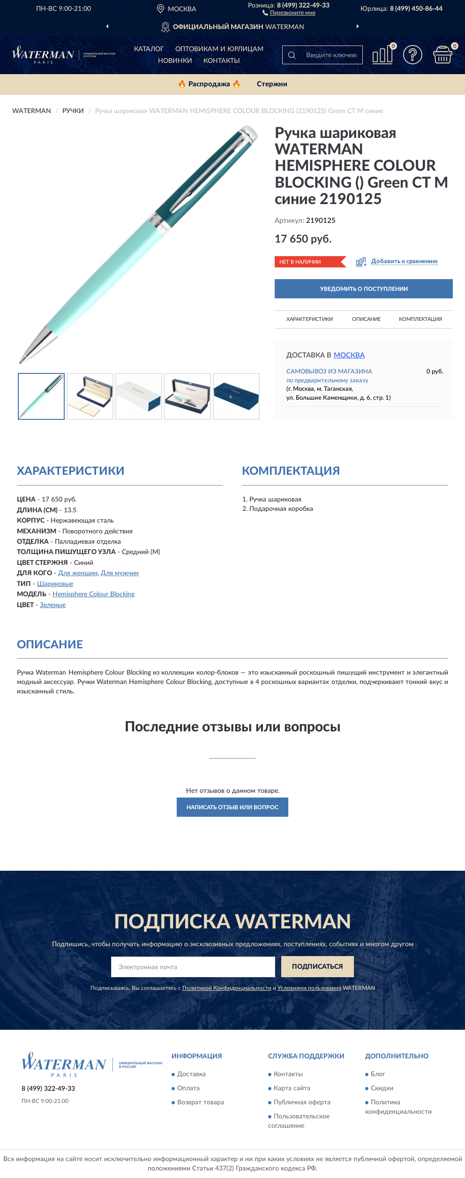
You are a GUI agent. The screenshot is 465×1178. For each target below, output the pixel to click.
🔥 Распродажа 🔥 (209, 84)
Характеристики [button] (309, 319)
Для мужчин (120, 573)
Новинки (175, 61)
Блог (378, 1075)
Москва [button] (349, 355)
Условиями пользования (309, 988)
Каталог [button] (149, 49)
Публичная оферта (302, 1103)
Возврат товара (200, 1103)
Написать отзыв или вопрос (232, 807)
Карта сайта (292, 1089)
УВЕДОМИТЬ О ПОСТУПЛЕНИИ (364, 289)
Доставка (191, 1075)
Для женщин (78, 573)
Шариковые (55, 584)
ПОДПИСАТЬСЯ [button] (317, 967)
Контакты (221, 61)
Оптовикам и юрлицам (219, 49)
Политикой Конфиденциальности (226, 988)
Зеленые (53, 605)
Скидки (382, 1089)
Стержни (272, 84)
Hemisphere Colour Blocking (93, 594)
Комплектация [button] (420, 319)
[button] (288, 12)
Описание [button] (366, 319)
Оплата (188, 1089)
